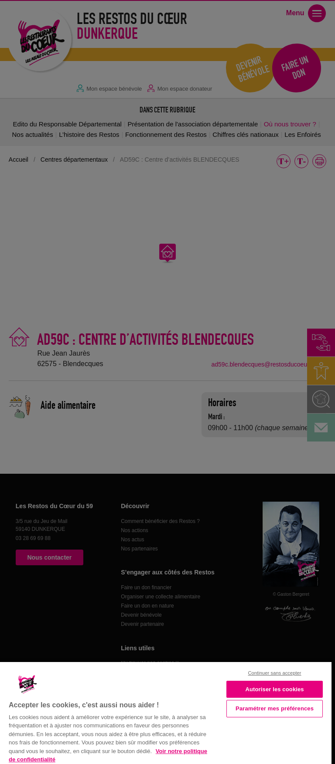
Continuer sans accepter (274, 673)
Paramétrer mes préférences (275, 708)
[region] (166, 712)
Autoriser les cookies (274, 689)
